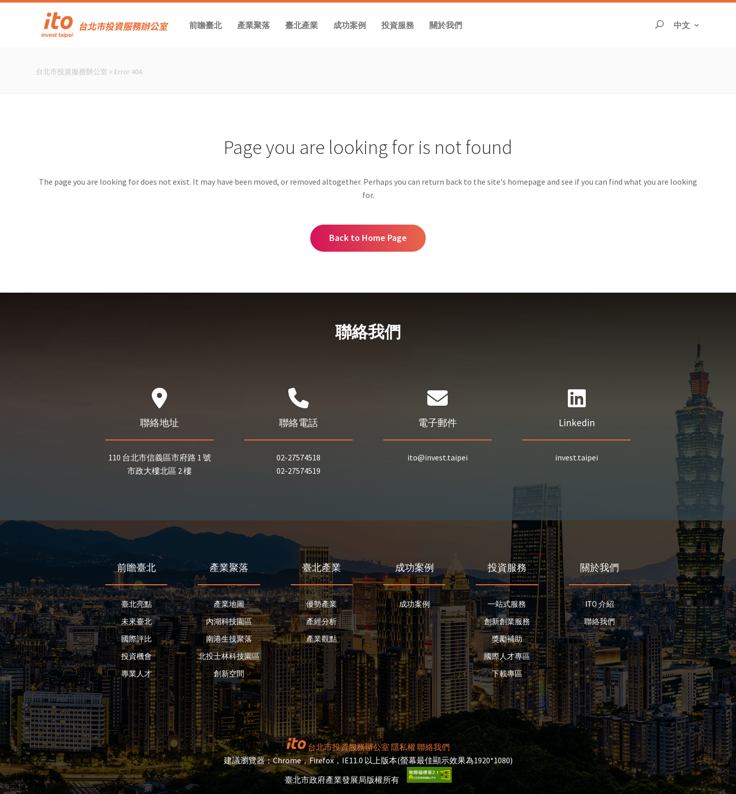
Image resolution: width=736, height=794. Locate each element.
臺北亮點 (136, 604)
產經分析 (321, 621)
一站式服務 (507, 604)
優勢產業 (321, 604)
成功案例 (414, 604)
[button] (205, 25)
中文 (687, 24)
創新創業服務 (507, 621)
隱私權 (403, 747)
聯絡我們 (599, 621)
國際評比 (136, 639)
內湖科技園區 (229, 621)
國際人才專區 (507, 656)
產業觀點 (321, 639)
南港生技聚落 (229, 639)
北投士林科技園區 (229, 656)
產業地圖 (229, 604)
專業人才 (136, 673)
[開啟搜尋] (659, 25)
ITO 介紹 (599, 604)
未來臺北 (136, 621)
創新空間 (229, 673)
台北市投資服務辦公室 (71, 71)
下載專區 (507, 673)
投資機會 (136, 656)
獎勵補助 (507, 639)
